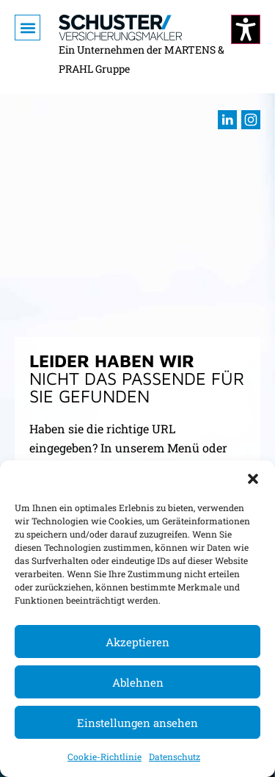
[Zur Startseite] (120, 27)
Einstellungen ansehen (137, 722)
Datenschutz (174, 756)
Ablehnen (138, 682)
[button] (253, 478)
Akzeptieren (137, 642)
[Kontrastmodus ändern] (245, 29)
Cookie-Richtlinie (104, 756)
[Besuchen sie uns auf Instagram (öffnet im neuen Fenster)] (250, 119)
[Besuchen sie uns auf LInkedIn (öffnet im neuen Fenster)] (227, 119)
